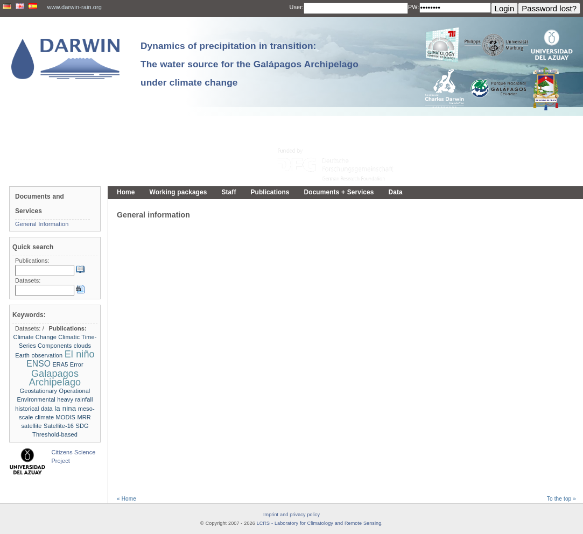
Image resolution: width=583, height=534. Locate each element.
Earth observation (38, 355)
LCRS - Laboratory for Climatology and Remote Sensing (319, 523)
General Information (42, 224)
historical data (33, 408)
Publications (269, 192)
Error (76, 364)
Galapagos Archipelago (55, 378)
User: (297, 7)
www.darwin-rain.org (74, 7)
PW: (413, 7)
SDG (81, 426)
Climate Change (35, 337)
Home (126, 192)
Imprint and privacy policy (291, 514)
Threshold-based (55, 434)
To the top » (561, 499)
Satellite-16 (59, 426)
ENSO (38, 363)
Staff (228, 192)
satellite (31, 426)
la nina (65, 408)
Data (396, 192)
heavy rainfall (75, 399)
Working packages (178, 192)
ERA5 (60, 364)
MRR (83, 417)
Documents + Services (339, 192)
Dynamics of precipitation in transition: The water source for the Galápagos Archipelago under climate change (250, 64)
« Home (126, 499)
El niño (80, 354)
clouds (82, 345)
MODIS (65, 417)
